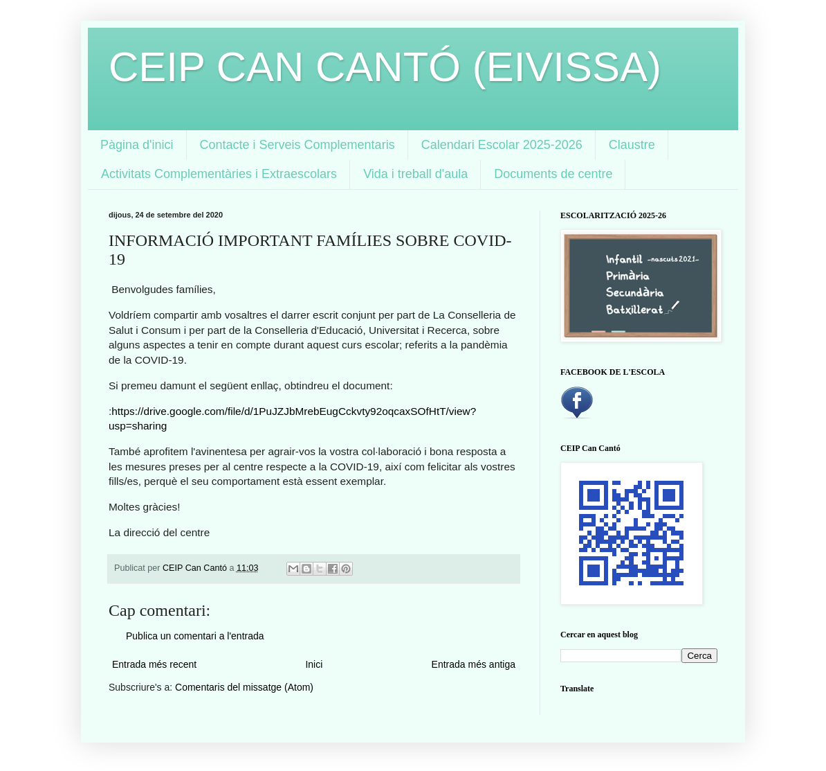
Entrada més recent (154, 664)
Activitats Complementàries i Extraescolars (219, 174)
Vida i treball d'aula (415, 174)
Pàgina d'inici (137, 145)
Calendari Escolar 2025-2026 (501, 145)
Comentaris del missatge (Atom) (244, 687)
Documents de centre (553, 174)
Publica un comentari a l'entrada (195, 635)
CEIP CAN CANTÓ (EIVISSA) (385, 67)
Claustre (632, 145)
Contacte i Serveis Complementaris (297, 145)
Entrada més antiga (473, 664)
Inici (313, 664)
